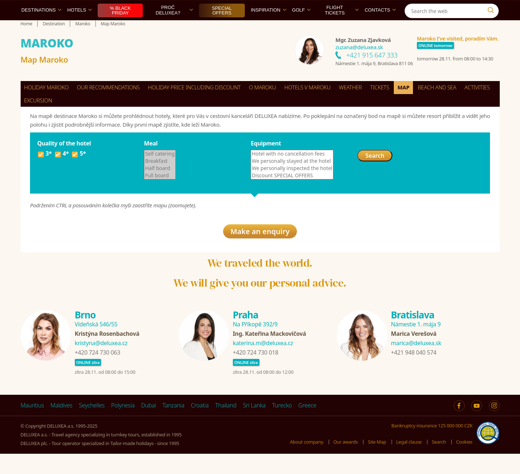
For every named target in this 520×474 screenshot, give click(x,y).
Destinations (41, 26)
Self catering (159, 170)
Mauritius (32, 425)
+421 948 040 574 (413, 373)
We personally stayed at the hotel (292, 177)
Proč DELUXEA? (174, 26)
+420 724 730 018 (255, 373)
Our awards (345, 461)
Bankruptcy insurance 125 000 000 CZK (431, 446)
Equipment (266, 160)
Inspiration (268, 26)
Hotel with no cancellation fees (292, 170)
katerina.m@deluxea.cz (263, 363)
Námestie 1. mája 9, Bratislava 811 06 (374, 80)
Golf (301, 26)
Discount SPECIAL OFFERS (292, 192)
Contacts (380, 26)
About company (306, 461)
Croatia (200, 425)
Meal (151, 160)
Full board (159, 192)
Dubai (148, 425)
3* (44, 171)
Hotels (79, 26)
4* (61, 171)
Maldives (62, 425)
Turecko (282, 425)
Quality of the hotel (64, 160)
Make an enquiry (260, 251)
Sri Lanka (254, 425)
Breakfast (159, 177)
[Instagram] (492, 8)
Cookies (464, 461)
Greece (307, 425)
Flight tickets (342, 26)
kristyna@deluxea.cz (101, 363)
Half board (159, 185)
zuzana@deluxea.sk (359, 63)
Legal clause (409, 461)
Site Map (377, 461)
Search (374, 172)
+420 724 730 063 (97, 373)
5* (78, 171)
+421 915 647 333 (371, 71)
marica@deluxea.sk (416, 363)
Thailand (225, 425)
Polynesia (123, 425)
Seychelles (92, 425)
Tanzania (173, 425)
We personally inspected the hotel (292, 185)
